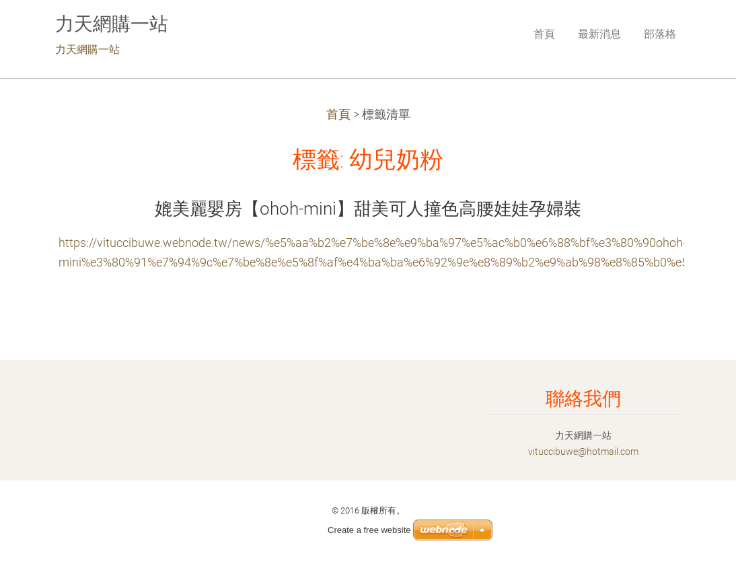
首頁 (338, 114)
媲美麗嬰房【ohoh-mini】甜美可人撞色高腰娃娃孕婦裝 (368, 209)
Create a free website (369, 530)
